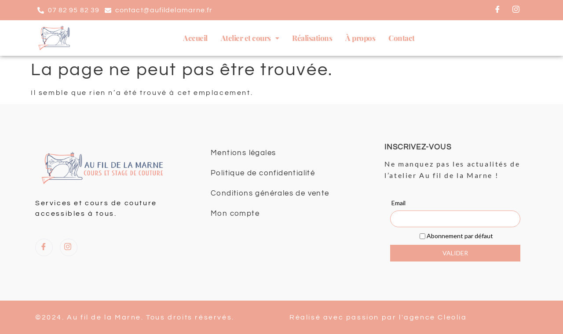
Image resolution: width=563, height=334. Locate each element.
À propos (360, 38)
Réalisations (312, 38)
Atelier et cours (250, 38)
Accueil (195, 38)
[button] (250, 38)
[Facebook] (498, 10)
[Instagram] (516, 10)
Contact (401, 38)
